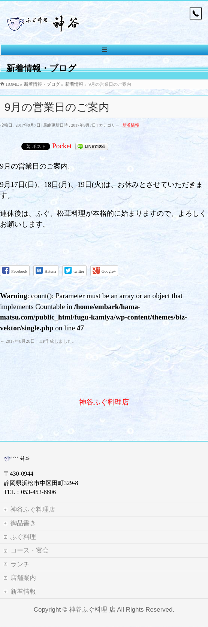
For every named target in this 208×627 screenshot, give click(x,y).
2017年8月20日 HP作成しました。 (38, 341)
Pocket (62, 146)
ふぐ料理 (23, 522)
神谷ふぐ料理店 (104, 402)
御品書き (23, 508)
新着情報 (131, 125)
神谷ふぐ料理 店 (92, 595)
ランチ (20, 550)
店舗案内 (23, 563)
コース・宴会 (29, 536)
